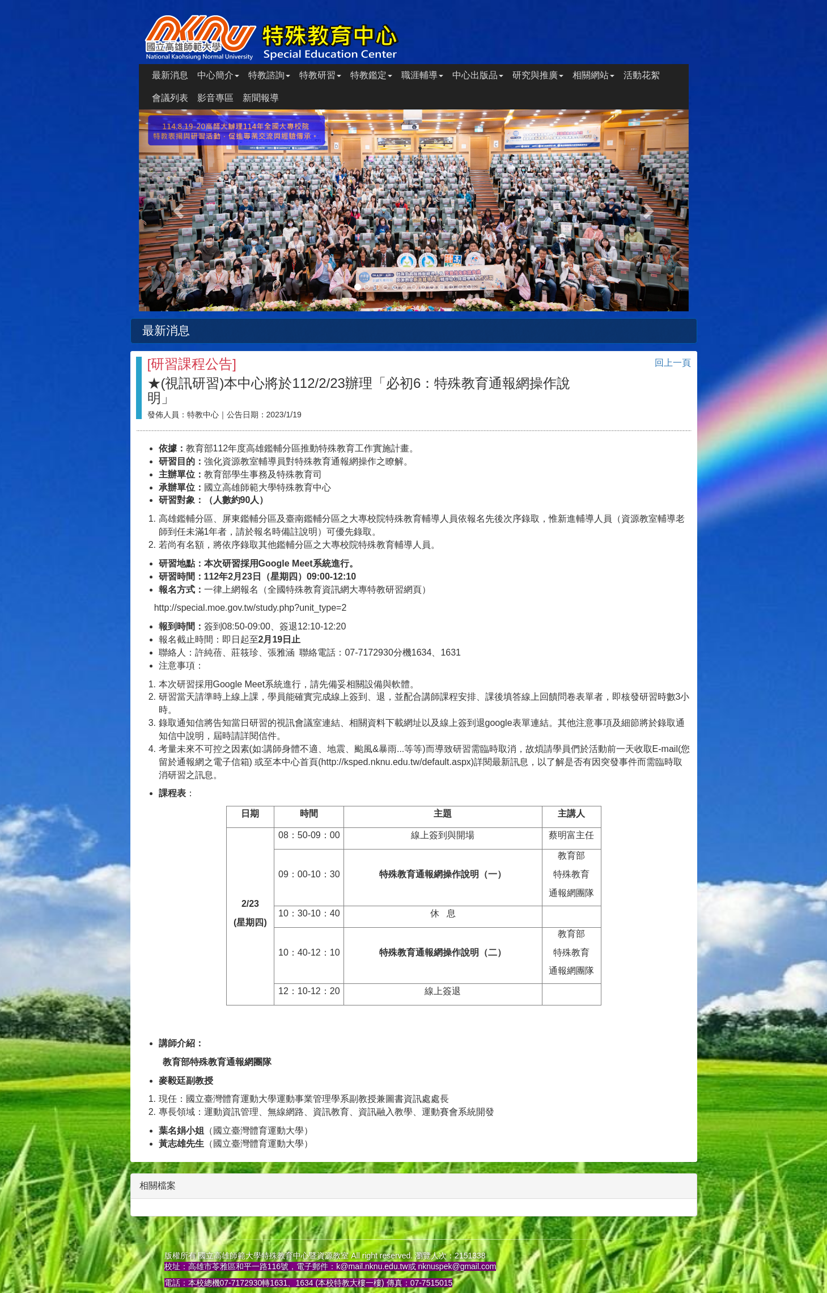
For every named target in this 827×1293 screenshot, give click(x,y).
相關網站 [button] (593, 75)
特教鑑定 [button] (371, 75)
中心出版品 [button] (477, 75)
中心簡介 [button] (218, 75)
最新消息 (170, 75)
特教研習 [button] (320, 75)
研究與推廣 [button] (537, 75)
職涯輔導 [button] (422, 75)
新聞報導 (261, 98)
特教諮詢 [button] (269, 75)
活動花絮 (642, 75)
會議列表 (170, 98)
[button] (180, 210)
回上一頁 (673, 362)
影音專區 (215, 98)
